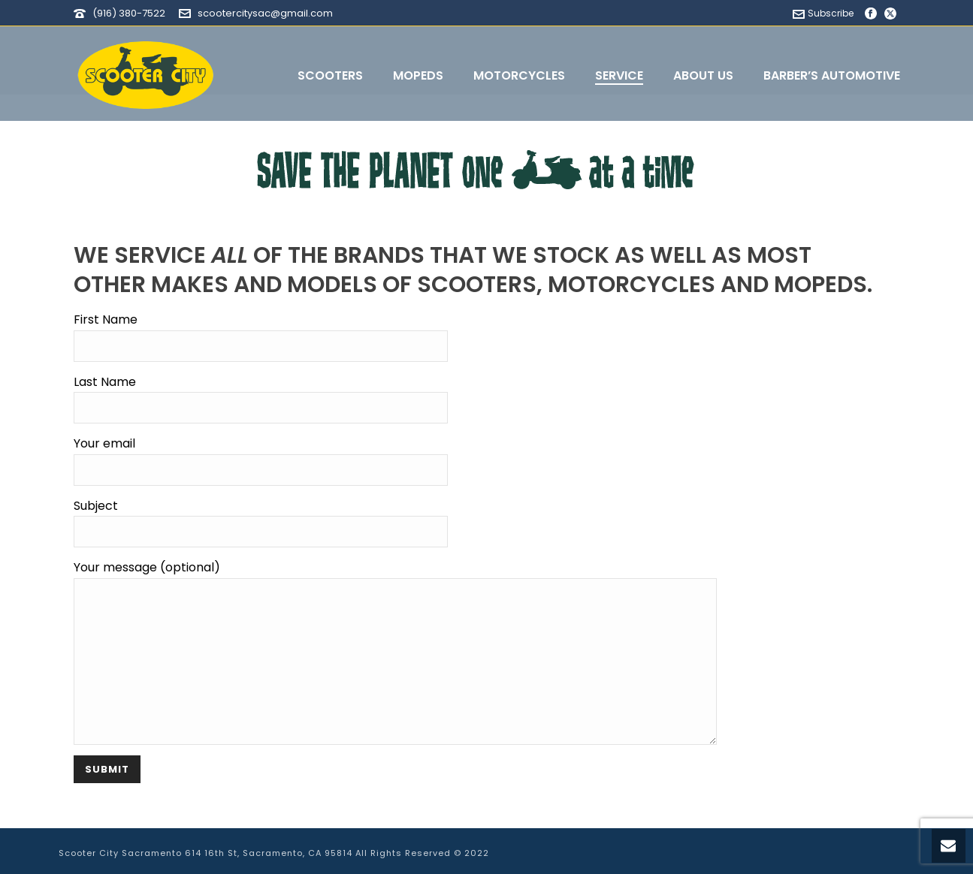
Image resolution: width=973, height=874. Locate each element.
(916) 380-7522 (128, 13)
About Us (703, 75)
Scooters (330, 75)
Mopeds (418, 75)
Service (619, 75)
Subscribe (823, 13)
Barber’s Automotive (831, 75)
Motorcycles (519, 75)
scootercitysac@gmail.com (265, 13)
